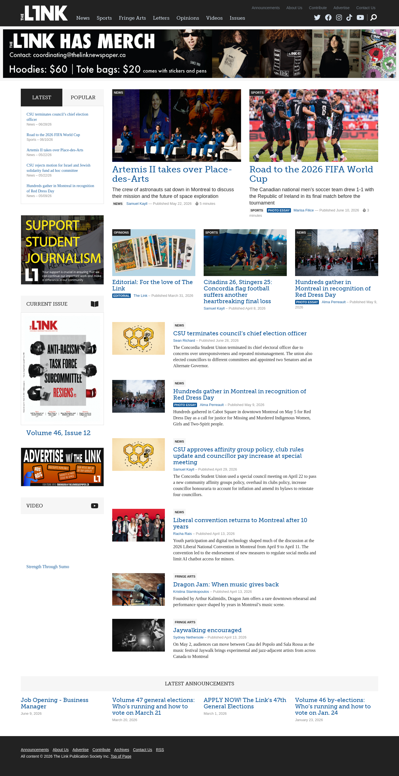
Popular (83, 98)
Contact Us (365, 8)
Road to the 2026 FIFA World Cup (311, 174)
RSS (160, 749)
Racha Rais (182, 534)
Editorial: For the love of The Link (152, 285)
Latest (41, 98)
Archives (121, 749)
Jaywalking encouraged (207, 630)
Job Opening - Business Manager (54, 703)
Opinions (188, 18)
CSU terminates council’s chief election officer (240, 333)
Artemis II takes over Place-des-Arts (172, 174)
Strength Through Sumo (47, 566)
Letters (161, 18)
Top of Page (121, 756)
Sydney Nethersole (188, 637)
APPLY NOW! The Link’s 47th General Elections (245, 703)
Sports (104, 18)
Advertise (342, 8)
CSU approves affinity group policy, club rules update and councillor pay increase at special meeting (238, 456)
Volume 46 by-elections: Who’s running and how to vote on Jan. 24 (333, 706)
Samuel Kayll (136, 203)
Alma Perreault (334, 302)
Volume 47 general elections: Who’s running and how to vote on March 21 (153, 706)
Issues (237, 18)
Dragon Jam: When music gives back (226, 584)
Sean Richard (184, 340)
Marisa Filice (304, 210)
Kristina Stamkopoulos (191, 591)
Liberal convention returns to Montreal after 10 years (240, 523)
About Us (295, 8)
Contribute (318, 8)
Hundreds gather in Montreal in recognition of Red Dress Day (333, 288)
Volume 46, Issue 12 (58, 433)
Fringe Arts (132, 18)
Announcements (266, 8)
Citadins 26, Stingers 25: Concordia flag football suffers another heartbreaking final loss (238, 292)
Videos (214, 18)
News (83, 18)
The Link (140, 295)
